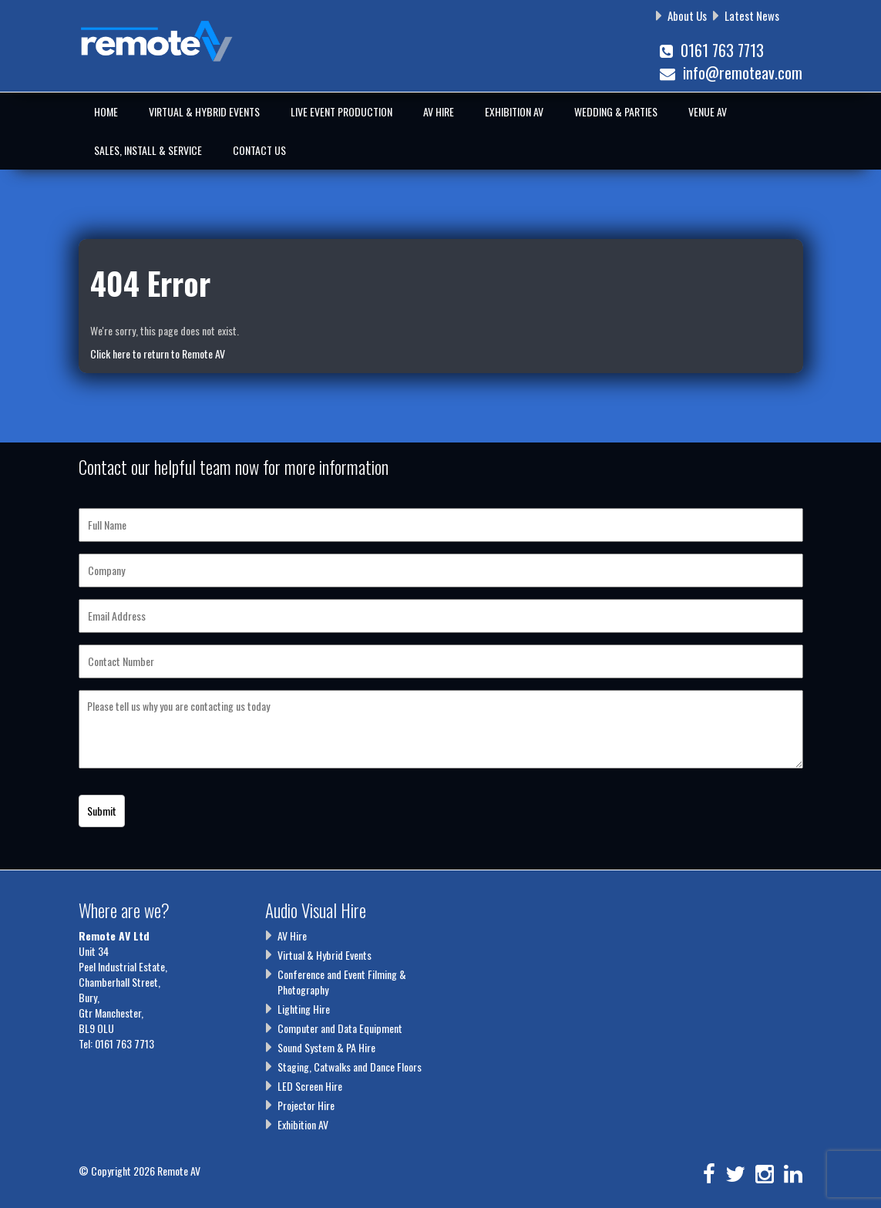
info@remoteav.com (731, 72)
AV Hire (438, 111)
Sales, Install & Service (148, 150)
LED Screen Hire (309, 1086)
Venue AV (707, 111)
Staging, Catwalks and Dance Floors (349, 1066)
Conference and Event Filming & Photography (341, 982)
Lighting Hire (303, 1009)
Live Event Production (341, 111)
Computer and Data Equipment (339, 1028)
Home (106, 111)
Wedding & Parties (615, 111)
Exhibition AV (514, 111)
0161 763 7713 (712, 50)
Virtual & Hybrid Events (204, 111)
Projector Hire (306, 1105)
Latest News (752, 15)
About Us (687, 15)
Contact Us (259, 150)
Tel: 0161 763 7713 (116, 1043)
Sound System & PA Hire (326, 1047)
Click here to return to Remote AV (157, 353)
